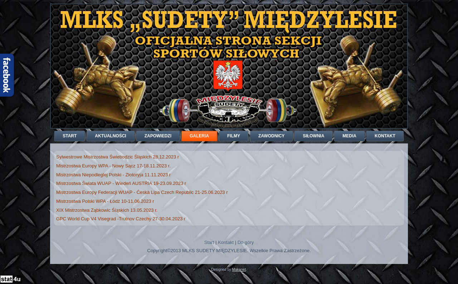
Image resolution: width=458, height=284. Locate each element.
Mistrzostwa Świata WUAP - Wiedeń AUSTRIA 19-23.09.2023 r (121, 183)
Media (349, 135)
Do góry (246, 242)
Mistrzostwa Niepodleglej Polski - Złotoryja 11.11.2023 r (113, 174)
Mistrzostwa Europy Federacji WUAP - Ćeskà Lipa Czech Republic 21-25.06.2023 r (142, 192)
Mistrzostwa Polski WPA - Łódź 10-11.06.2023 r (105, 201)
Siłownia (313, 135)
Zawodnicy (271, 135)
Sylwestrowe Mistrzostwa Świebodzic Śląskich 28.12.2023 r (117, 157)
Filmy (233, 135)
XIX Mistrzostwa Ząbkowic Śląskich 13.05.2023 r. (106, 210)
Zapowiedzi (158, 135)
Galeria (199, 135)
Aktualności (110, 135)
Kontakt (385, 135)
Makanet (239, 269)
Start (70, 135)
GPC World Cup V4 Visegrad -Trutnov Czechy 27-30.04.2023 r (120, 218)
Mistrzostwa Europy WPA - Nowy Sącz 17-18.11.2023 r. (113, 165)
